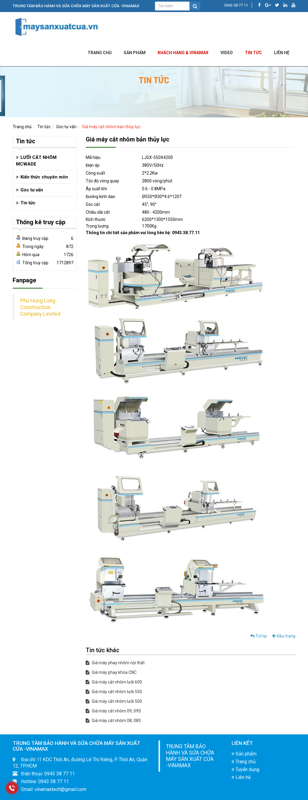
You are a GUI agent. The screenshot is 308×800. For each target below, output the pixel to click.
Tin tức (253, 52)
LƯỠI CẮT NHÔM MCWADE (36, 161)
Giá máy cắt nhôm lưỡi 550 (114, 691)
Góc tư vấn (66, 126)
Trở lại (258, 636)
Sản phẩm (135, 52)
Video (226, 52)
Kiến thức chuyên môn (44, 177)
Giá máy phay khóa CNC (111, 672)
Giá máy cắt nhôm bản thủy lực (111, 126)
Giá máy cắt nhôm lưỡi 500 (114, 701)
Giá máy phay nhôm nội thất (115, 662)
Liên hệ (241, 777)
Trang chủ (100, 52)
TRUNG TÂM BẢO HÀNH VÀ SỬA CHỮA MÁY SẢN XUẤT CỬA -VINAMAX (190, 755)
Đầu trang (283, 636)
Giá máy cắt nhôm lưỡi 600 (114, 682)
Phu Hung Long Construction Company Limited (40, 307)
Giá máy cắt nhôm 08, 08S (113, 720)
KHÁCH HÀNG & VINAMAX (183, 52)
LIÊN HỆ (281, 52)
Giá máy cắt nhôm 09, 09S (113, 711)
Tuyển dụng (245, 769)
